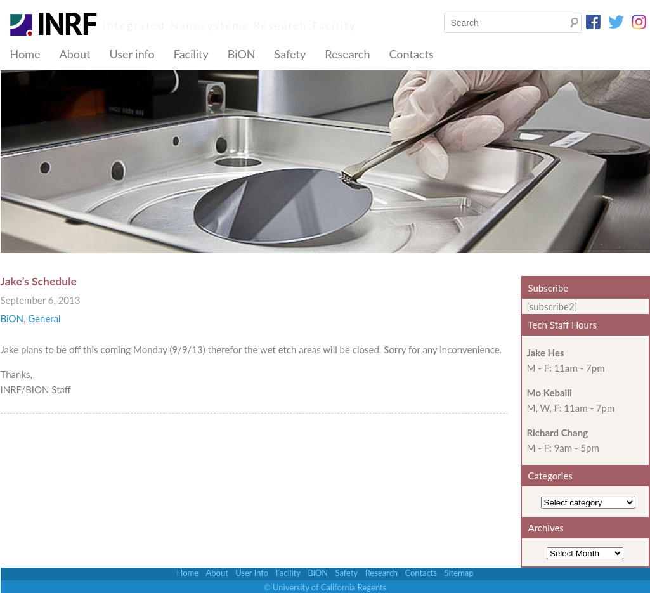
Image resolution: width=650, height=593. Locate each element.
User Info (251, 573)
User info (131, 54)
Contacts (411, 54)
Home (25, 54)
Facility (191, 54)
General (44, 318)
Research (347, 54)
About (74, 54)
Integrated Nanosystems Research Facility (230, 25)
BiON (242, 54)
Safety (290, 54)
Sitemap (458, 573)
